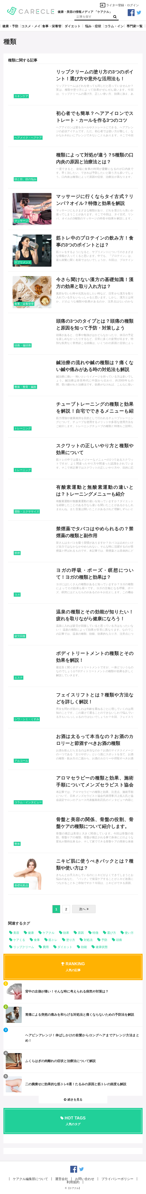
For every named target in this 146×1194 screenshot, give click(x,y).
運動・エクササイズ (26, 511)
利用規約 (73, 1182)
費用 (46, 946)
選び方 (111, 932)
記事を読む (73, 84)
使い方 (129, 932)
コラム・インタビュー (28, 802)
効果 (66, 932)
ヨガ (17, 594)
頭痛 (119, 939)
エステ (18, 677)
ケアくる (19, 939)
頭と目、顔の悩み (25, 179)
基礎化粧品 (21, 885)
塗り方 (70, 939)
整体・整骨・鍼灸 (25, 387)
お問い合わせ (84, 1178)
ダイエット (64, 946)
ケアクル (48, 932)
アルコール (21, 760)
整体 (17, 843)
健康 (31, 932)
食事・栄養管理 (24, 303)
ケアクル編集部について (30, 1178)
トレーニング (22, 428)
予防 (104, 939)
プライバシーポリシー (117, 1178)
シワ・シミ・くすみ (26, 719)
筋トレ (53, 939)
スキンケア (21, 96)
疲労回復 (19, 636)
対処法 (88, 939)
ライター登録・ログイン (119, 5)
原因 (81, 932)
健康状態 (102, 946)
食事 (37, 939)
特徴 (95, 932)
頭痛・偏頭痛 (22, 345)
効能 (84, 946)
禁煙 (17, 553)
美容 (16, 932)
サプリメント (22, 262)
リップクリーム (23, 946)
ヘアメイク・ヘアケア (28, 137)
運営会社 (61, 1178)
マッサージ (21, 220)
